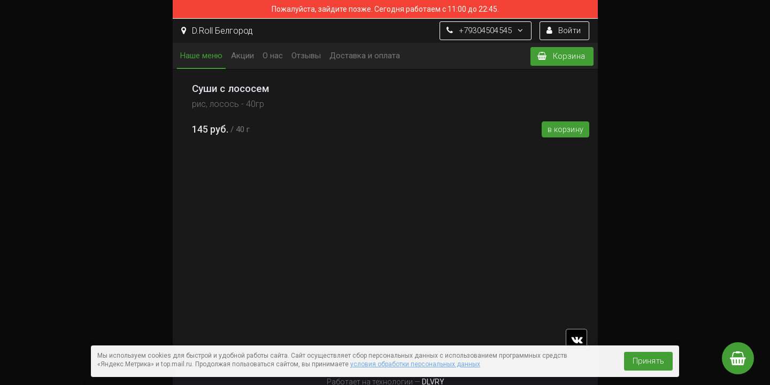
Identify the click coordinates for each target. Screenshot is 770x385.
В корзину (565, 129)
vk (576, 339)
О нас (273, 55)
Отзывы (306, 55)
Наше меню (201, 55)
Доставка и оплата (364, 55)
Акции (242, 55)
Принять (648, 361)
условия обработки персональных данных (415, 364)
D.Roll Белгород (217, 31)
